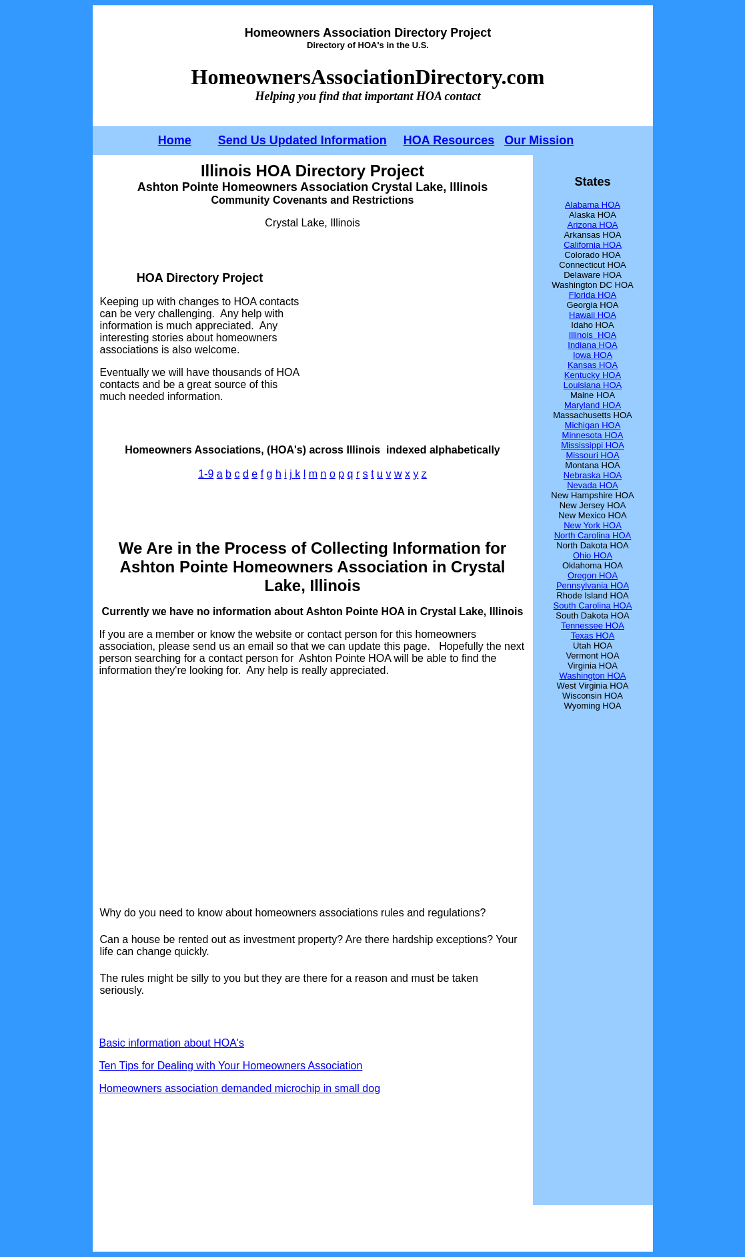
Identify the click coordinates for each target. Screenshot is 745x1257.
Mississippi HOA (592, 445)
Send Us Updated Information (302, 140)
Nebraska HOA (593, 475)
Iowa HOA (592, 355)
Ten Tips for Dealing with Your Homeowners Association (231, 1065)
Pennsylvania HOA (592, 585)
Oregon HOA (593, 575)
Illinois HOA (593, 335)
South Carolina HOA (593, 605)
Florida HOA (593, 295)
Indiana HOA (592, 345)
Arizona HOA (593, 225)
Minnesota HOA (593, 435)
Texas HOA (593, 636)
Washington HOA (593, 676)
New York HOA (593, 525)
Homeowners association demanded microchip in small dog (240, 1088)
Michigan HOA (593, 425)
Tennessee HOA (592, 625)
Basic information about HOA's (171, 1043)
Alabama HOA (592, 205)
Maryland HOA (592, 405)
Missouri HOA (592, 455)
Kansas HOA (593, 365)
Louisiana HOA (593, 385)
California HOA (593, 245)
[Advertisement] (413, 336)
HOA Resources (449, 140)
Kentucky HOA (592, 375)
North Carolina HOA (593, 535)
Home (174, 140)
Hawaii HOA (592, 315)
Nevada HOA (592, 485)
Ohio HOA (592, 555)
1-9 (205, 474)
